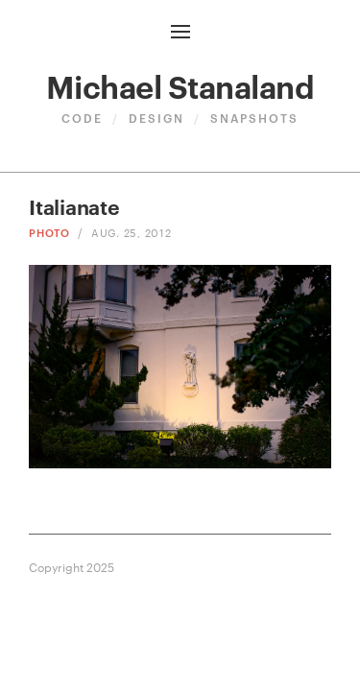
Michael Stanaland (180, 85)
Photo (49, 232)
